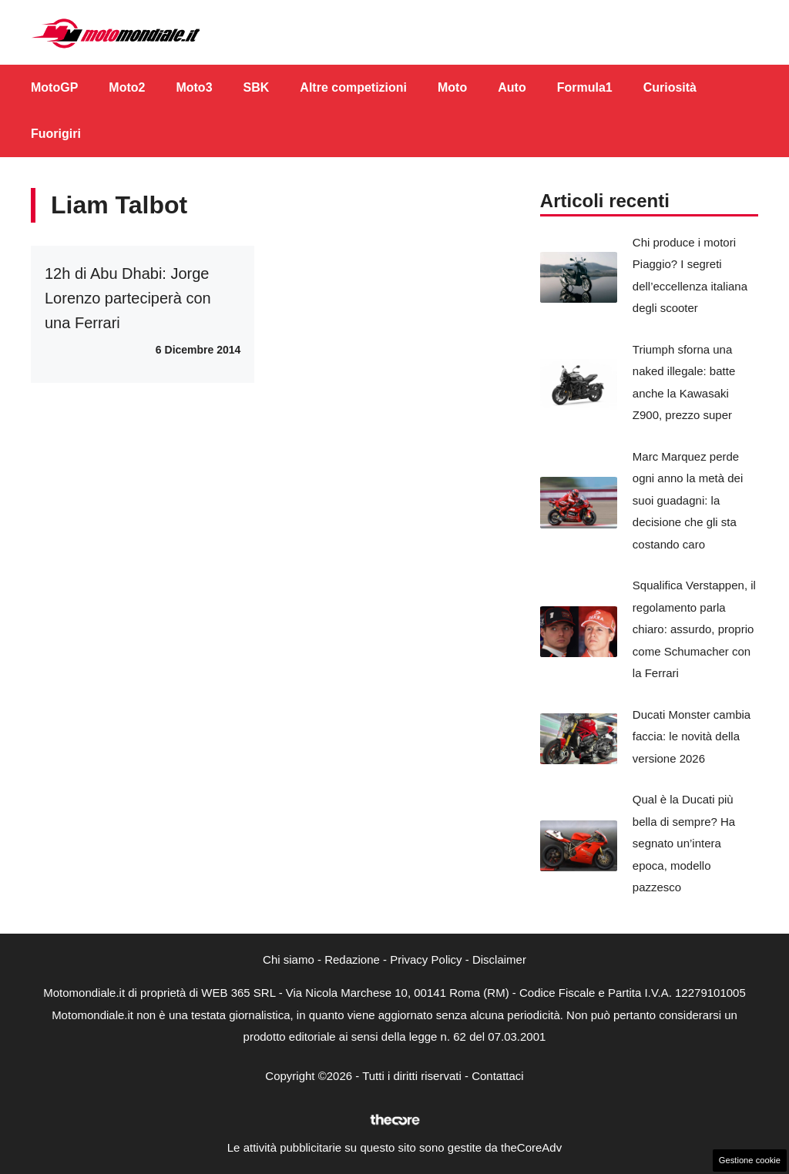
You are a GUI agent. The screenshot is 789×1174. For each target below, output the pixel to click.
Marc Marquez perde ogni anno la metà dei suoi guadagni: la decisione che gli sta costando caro (688, 500)
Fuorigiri (56, 133)
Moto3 (194, 87)
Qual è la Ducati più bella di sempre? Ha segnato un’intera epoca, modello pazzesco (684, 843)
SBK (256, 87)
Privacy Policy (426, 959)
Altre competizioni (353, 87)
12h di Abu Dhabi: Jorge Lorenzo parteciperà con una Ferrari (128, 298)
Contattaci (498, 1075)
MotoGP (54, 87)
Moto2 (127, 87)
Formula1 (585, 87)
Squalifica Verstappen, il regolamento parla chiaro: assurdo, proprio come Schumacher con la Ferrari (694, 629)
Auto (511, 87)
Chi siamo (288, 959)
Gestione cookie (750, 1160)
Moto (452, 87)
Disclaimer (499, 959)
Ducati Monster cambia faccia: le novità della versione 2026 (691, 736)
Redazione (352, 959)
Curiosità (670, 87)
